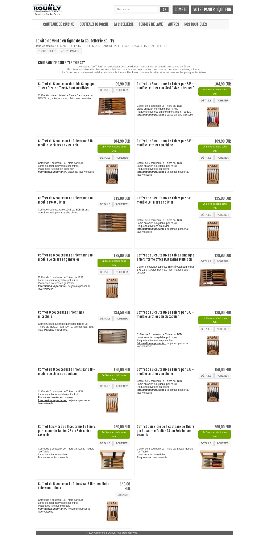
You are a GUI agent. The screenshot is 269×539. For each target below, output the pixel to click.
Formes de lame (151, 24)
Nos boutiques (195, 24)
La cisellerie (123, 24)
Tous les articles (45, 46)
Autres (173, 24)
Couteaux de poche (93, 24)
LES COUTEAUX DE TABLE (105, 46)
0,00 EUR (224, 9)
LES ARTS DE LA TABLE (71, 46)
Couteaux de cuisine (58, 24)
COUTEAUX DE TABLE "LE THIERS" (146, 46)
